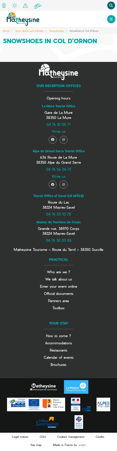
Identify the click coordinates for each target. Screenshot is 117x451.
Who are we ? (58, 272)
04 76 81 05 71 (58, 124)
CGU (43, 436)
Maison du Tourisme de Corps (58, 222)
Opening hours (58, 98)
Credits (100, 436)
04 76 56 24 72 (58, 169)
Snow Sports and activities (29, 30)
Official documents (58, 293)
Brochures (58, 364)
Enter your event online (58, 286)
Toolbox (58, 308)
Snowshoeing (57, 30)
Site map (36, 445)
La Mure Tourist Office (58, 106)
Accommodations (58, 343)
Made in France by (69, 445)
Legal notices (20, 436)
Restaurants (58, 350)
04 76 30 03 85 (58, 240)
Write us (58, 131)
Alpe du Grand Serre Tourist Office (59, 151)
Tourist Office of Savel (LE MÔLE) (58, 195)
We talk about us (58, 279)
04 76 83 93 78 (58, 214)
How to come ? (58, 336)
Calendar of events (59, 357)
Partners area (58, 301)
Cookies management (70, 436)
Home (6, 30)
